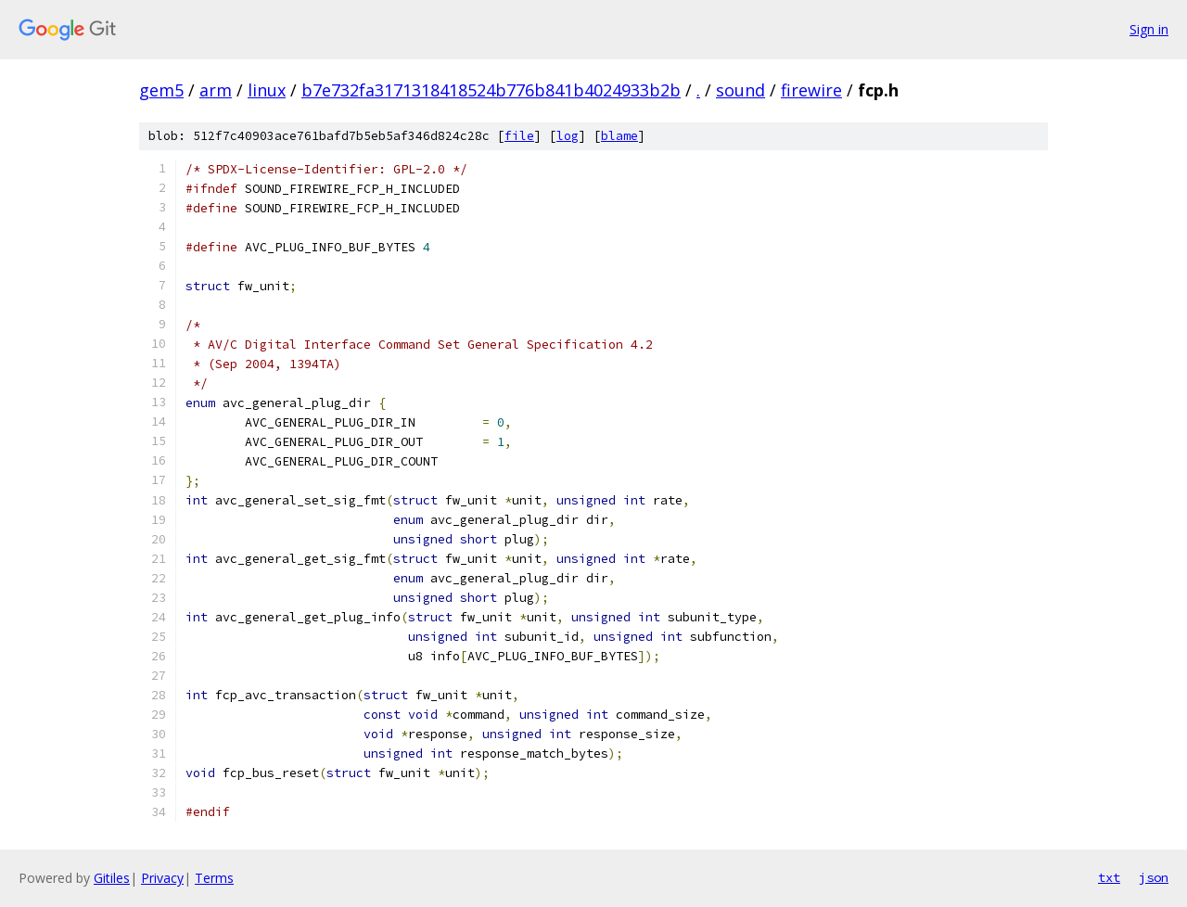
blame (619, 136)
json (1153, 877)
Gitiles (112, 878)
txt (1109, 877)
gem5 (161, 90)
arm (215, 90)
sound (740, 90)
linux (267, 90)
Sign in (1149, 29)
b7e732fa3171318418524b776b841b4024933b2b (491, 90)
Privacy (162, 878)
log (567, 136)
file (519, 136)
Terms (214, 878)
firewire (811, 90)
